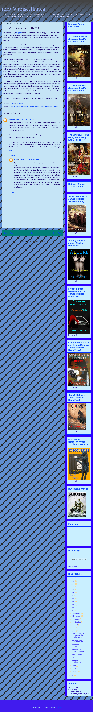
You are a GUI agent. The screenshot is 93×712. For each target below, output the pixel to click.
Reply (10, 150)
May (74, 666)
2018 (73, 593)
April (74, 669)
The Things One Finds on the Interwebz (78, 635)
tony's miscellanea (23, 9)
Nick (74, 657)
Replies (13, 155)
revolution (54, 106)
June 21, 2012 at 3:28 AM (25, 119)
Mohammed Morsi (27, 106)
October (75, 619)
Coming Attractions (77, 661)
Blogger (60, 707)
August (75, 625)
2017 (72, 596)
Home (33, 233)
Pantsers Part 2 (78, 654)
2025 (73, 581)
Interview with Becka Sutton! (78, 650)
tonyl (13, 103)
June (74, 631)
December (76, 613)
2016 (72, 599)
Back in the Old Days (77, 646)
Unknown (12, 119)
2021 (73, 587)
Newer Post (8, 233)
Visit (73, 566)
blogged (19, 33)
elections (17, 106)
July (73, 628)
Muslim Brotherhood (42, 106)
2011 (72, 675)
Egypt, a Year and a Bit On (77, 641)
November (76, 616)
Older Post (57, 233)
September (76, 622)
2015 (73, 602)
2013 (72, 608)
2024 (73, 584)
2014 (72, 605)
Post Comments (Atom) (37, 241)
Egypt (11, 106)
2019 (72, 590)
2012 (72, 610)
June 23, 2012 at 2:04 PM (30, 159)
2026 (73, 578)
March (75, 672)
